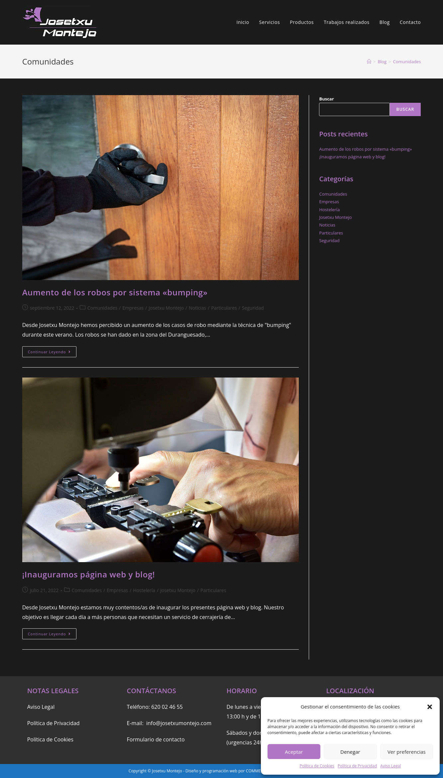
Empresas (133, 308)
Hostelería (144, 590)
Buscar (326, 99)
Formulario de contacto (156, 739)
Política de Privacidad (357, 766)
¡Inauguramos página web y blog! (88, 574)
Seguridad (253, 308)
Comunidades (102, 308)
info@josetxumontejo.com (178, 723)
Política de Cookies (316, 766)
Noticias (197, 308)
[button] (429, 706)
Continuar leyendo (52, 353)
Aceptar (294, 751)
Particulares (224, 308)
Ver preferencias (407, 751)
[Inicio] (369, 62)
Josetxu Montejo (166, 308)
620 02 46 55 (167, 706)
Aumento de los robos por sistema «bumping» (115, 292)
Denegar (350, 751)
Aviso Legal (390, 766)
